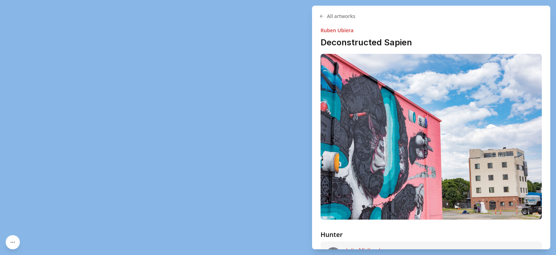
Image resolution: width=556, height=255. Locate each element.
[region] (278, 127)
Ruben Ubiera (337, 30)
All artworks (337, 16)
